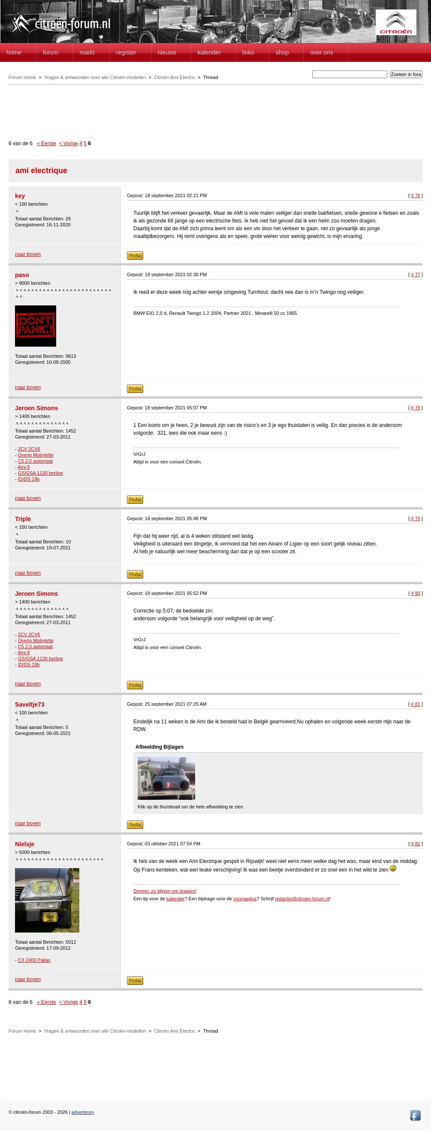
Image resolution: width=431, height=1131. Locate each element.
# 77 (415, 274)
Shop (282, 52)
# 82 (415, 843)
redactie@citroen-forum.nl (302, 898)
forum (50, 52)
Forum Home (22, 77)
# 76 (415, 195)
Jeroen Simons (36, 408)
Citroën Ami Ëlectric (174, 77)
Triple (23, 518)
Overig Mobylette (36, 454)
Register (126, 52)
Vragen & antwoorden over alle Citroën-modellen (95, 77)
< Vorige (68, 143)
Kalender (209, 52)
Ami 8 (24, 466)
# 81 (415, 704)
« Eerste (46, 143)
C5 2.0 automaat (35, 460)
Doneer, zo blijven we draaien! (164, 890)
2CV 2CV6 (29, 448)
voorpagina (244, 898)
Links (248, 52)
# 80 (415, 593)
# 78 (415, 407)
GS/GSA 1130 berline (40, 473)
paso (22, 274)
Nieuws (167, 52)
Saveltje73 (30, 704)
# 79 (415, 518)
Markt (87, 52)
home (13, 52)
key (20, 195)
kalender (175, 898)
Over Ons (321, 52)
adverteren (83, 1112)
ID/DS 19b (29, 479)
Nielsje (24, 844)
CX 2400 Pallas (34, 960)
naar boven (28, 254)
